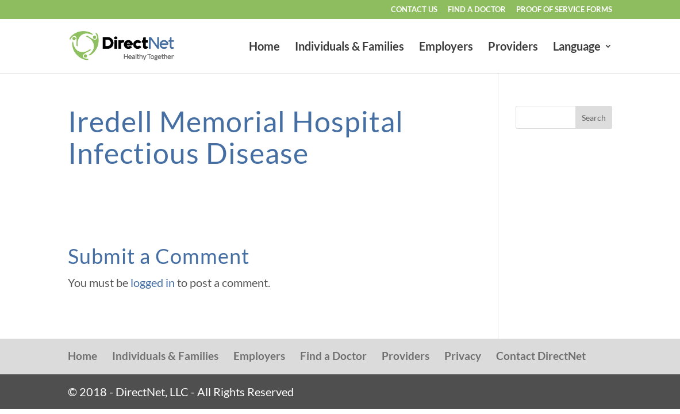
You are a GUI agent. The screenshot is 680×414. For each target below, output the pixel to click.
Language (577, 47)
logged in (152, 282)
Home (264, 47)
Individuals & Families (349, 47)
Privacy (462, 355)
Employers (446, 47)
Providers (513, 47)
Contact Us (414, 10)
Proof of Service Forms (564, 10)
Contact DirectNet (541, 355)
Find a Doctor (477, 10)
